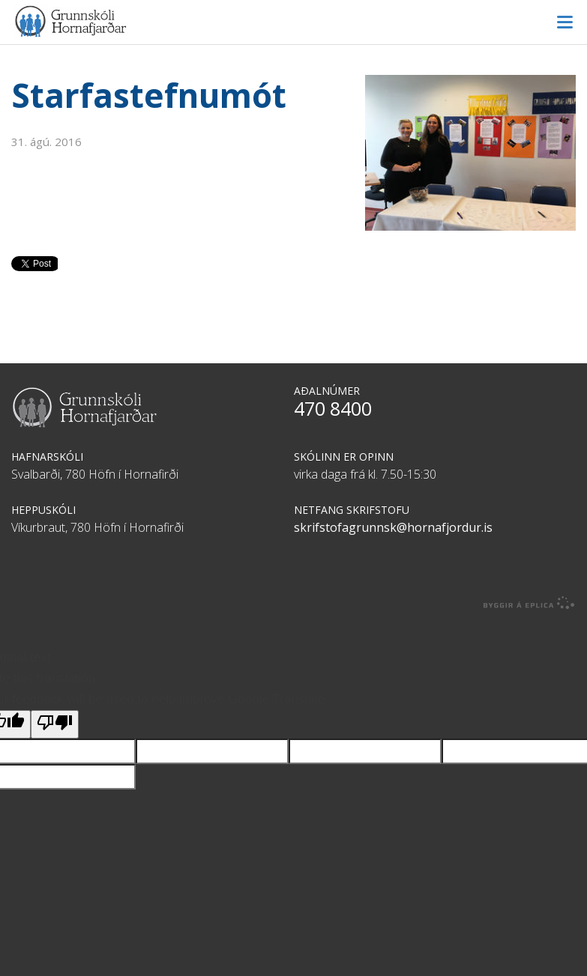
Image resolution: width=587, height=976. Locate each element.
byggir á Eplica (529, 602)
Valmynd (565, 22)
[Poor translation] (55, 724)
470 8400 (333, 408)
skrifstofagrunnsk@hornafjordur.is (393, 527)
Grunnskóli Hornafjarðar (293, 21)
